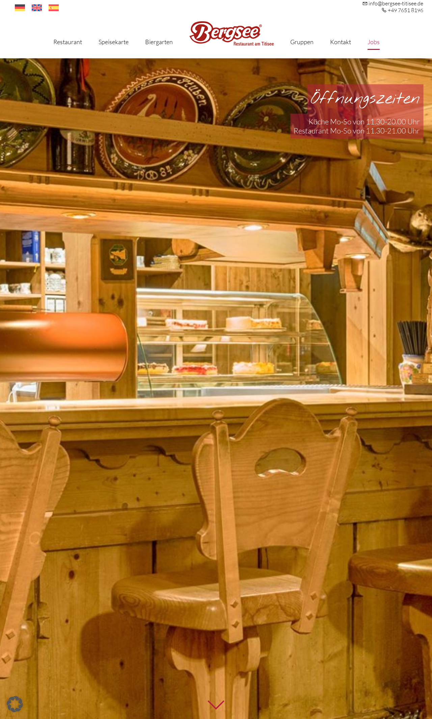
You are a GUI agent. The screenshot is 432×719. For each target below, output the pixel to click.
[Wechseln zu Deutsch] (19, 8)
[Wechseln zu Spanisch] (53, 8)
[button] (15, 704)
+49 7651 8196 (405, 10)
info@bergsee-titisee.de (396, 3)
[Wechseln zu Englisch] (36, 8)
